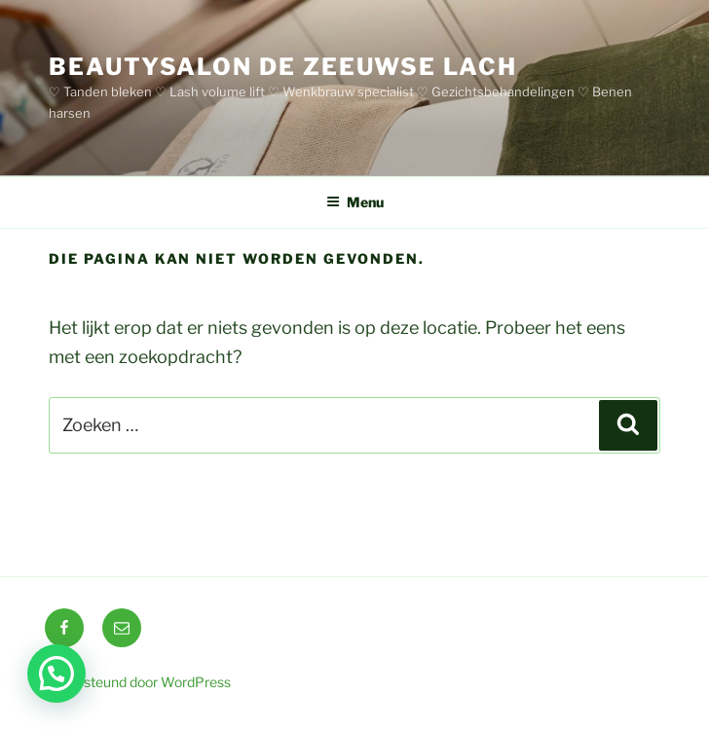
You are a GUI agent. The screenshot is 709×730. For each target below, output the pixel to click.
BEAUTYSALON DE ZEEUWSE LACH (283, 67)
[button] (56, 673)
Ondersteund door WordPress (138, 682)
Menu (355, 202)
